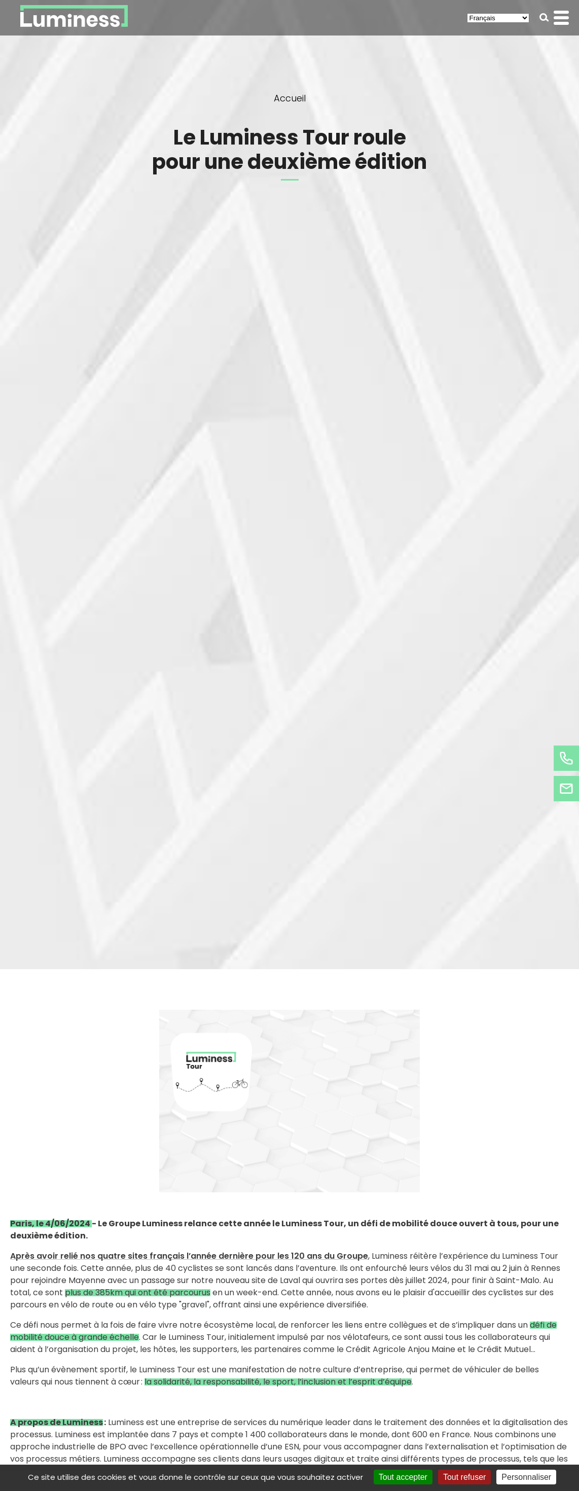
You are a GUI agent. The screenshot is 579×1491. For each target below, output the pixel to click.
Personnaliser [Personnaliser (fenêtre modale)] (526, 1477)
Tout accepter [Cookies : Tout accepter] (403, 1477)
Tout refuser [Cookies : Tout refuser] (464, 1477)
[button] (544, 17)
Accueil (290, 98)
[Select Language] (498, 18)
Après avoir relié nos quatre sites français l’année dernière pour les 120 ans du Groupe (189, 1256)
